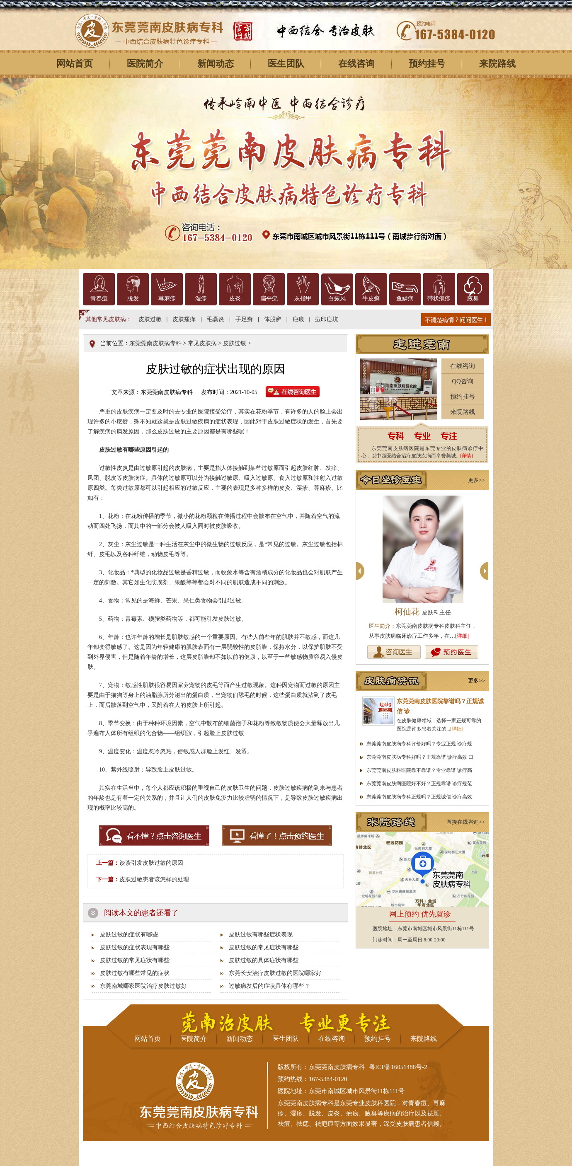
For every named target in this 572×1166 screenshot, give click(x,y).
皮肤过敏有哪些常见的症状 (135, 973)
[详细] (462, 636)
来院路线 (497, 63)
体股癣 (272, 319)
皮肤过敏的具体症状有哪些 (263, 960)
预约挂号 (427, 63)
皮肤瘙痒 (184, 319)
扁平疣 (269, 298)
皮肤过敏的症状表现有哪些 (135, 947)
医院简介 (145, 63)
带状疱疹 (439, 298)
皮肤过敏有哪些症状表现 (261, 934)
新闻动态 (215, 63)
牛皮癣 (371, 298)
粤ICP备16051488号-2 (398, 1067)
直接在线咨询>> (465, 822)
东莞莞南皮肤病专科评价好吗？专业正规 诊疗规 (419, 744)
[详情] (466, 456)
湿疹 (201, 298)
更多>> (476, 480)
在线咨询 (356, 63)
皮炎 (235, 298)
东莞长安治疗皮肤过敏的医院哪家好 (275, 973)
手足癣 (244, 319)
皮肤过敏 (150, 319)
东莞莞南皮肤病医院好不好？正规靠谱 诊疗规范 (419, 783)
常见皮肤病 (202, 343)
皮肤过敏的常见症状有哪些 (263, 947)
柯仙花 (423, 611)
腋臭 (473, 298)
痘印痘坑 (326, 319)
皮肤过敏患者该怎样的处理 (154, 879)
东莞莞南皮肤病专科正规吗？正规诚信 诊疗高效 (419, 797)
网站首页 (74, 63)
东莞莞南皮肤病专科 (155, 343)
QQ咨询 (462, 381)
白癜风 (337, 298)
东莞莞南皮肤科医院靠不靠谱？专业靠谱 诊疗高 (419, 770)
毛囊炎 (215, 319)
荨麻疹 (167, 298)
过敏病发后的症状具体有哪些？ (269, 986)
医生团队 (286, 63)
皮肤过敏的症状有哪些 (129, 934)
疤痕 (298, 319)
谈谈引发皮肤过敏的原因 (151, 863)
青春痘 (99, 298)
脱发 (133, 298)
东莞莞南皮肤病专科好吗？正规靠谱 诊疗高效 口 (419, 757)
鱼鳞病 (405, 298)
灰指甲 (303, 298)
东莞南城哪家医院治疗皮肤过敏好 (143, 986)
